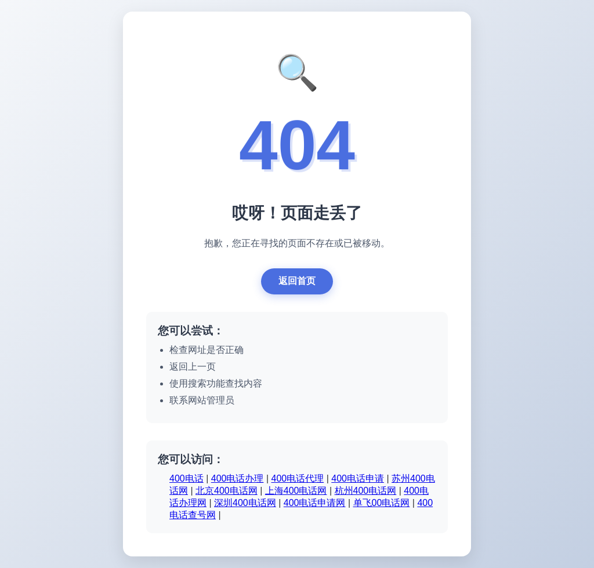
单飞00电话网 (381, 503)
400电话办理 (237, 478)
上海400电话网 (296, 491)
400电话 (186, 478)
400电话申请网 (315, 503)
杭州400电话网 (366, 491)
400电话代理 (297, 478)
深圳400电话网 (245, 503)
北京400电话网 (226, 491)
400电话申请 (357, 478)
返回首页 (297, 281)
